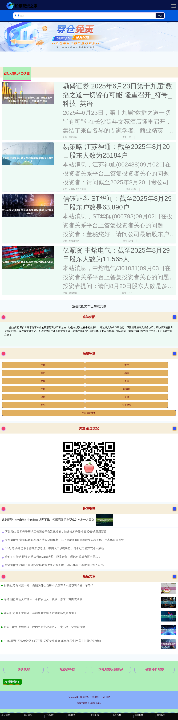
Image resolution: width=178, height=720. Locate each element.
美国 (126, 381)
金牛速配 (126, 405)
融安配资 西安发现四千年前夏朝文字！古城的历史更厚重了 (40, 613)
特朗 (43, 381)
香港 (43, 397)
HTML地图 (105, 697)
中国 (43, 365)
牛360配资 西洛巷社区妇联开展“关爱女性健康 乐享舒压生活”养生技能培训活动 (52, 640)
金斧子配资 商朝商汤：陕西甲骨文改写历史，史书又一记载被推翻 (44, 626)
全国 (43, 389)
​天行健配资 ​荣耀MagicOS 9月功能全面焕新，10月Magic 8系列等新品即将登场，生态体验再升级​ (64, 539)
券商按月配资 (154, 669)
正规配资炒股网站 (110, 669)
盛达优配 (23, 669)
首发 (126, 365)
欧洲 (43, 373)
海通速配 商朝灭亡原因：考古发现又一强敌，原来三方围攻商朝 (43, 599)
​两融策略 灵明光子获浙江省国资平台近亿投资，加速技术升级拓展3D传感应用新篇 (56, 531)
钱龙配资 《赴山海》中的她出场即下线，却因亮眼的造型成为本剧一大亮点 (48, 519)
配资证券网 (67, 669)
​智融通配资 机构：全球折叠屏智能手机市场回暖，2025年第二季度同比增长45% (54, 565)
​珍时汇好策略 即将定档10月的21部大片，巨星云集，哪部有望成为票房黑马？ (53, 556)
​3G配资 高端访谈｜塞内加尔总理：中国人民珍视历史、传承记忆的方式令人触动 (54, 548)
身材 (126, 397)
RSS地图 (94, 697)
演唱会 (126, 389)
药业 (43, 405)
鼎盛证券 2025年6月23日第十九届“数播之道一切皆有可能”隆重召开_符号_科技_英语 (117, 94)
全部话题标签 (89, 413)
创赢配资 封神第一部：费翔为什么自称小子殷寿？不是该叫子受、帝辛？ (49, 585)
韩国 (126, 373)
